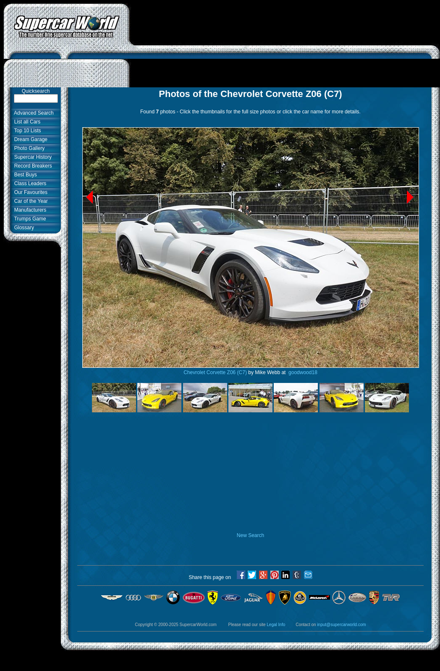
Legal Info (276, 624)
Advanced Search (32, 113)
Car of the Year (29, 201)
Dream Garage (29, 139)
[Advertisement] (284, 45)
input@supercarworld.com (341, 624)
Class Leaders (28, 183)
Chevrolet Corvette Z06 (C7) (215, 372)
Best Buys (24, 175)
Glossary (22, 228)
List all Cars (25, 122)
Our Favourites (29, 192)
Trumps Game (28, 219)
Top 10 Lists (26, 131)
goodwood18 (302, 372)
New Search (250, 535)
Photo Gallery (28, 148)
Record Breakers (31, 166)
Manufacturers (28, 210)
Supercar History (31, 157)
